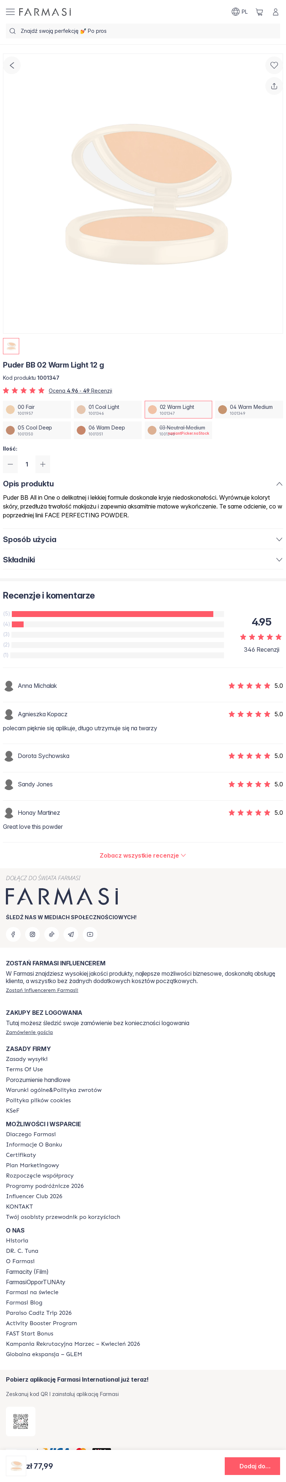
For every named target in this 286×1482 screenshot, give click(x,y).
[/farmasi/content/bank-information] (34, 1144)
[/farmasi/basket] (259, 11)
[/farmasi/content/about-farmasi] (31, 1134)
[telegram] (70, 934)
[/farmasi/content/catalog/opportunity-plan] (32, 1165)
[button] (252, 1466)
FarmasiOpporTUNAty (35, 1282)
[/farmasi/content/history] (17, 1240)
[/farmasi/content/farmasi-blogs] (24, 1302)
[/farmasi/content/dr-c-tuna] (22, 1251)
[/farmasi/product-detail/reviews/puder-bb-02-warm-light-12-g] (143, 855)
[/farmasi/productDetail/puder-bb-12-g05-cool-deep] (37, 430)
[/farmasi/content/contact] (19, 1206)
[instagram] (32, 934)
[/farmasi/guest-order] (29, 1032)
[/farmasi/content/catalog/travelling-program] (45, 1186)
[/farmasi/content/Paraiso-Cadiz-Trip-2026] (39, 1313)
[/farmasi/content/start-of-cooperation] (40, 1175)
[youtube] (90, 934)
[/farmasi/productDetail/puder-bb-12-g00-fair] (37, 409)
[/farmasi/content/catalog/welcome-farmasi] (63, 1217)
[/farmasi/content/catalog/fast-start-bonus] (29, 1333)
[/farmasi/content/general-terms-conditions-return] (53, 1090)
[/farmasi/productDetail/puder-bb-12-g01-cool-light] (108, 409)
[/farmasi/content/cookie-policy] (38, 1100)
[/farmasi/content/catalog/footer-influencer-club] (34, 1196)
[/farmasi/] (45, 12)
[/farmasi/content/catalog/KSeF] (13, 1110)
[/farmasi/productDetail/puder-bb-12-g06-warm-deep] (108, 430)
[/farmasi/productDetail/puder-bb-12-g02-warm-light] (179, 409)
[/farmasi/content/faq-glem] (44, 1354)
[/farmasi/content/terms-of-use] (24, 1069)
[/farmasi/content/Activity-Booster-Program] (41, 1323)
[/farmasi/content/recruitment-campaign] (73, 1344)
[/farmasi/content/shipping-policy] (27, 1059)
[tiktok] (51, 934)
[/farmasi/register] (42, 990)
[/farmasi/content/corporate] (32, 1292)
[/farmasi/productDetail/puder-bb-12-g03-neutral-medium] (179, 430)
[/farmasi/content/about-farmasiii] (20, 1261)
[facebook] (13, 934)
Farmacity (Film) (27, 1271)
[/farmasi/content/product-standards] (21, 1155)
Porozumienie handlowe (38, 1079)
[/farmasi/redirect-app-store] (20, 1421)
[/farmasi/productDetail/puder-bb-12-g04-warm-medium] (249, 409)
